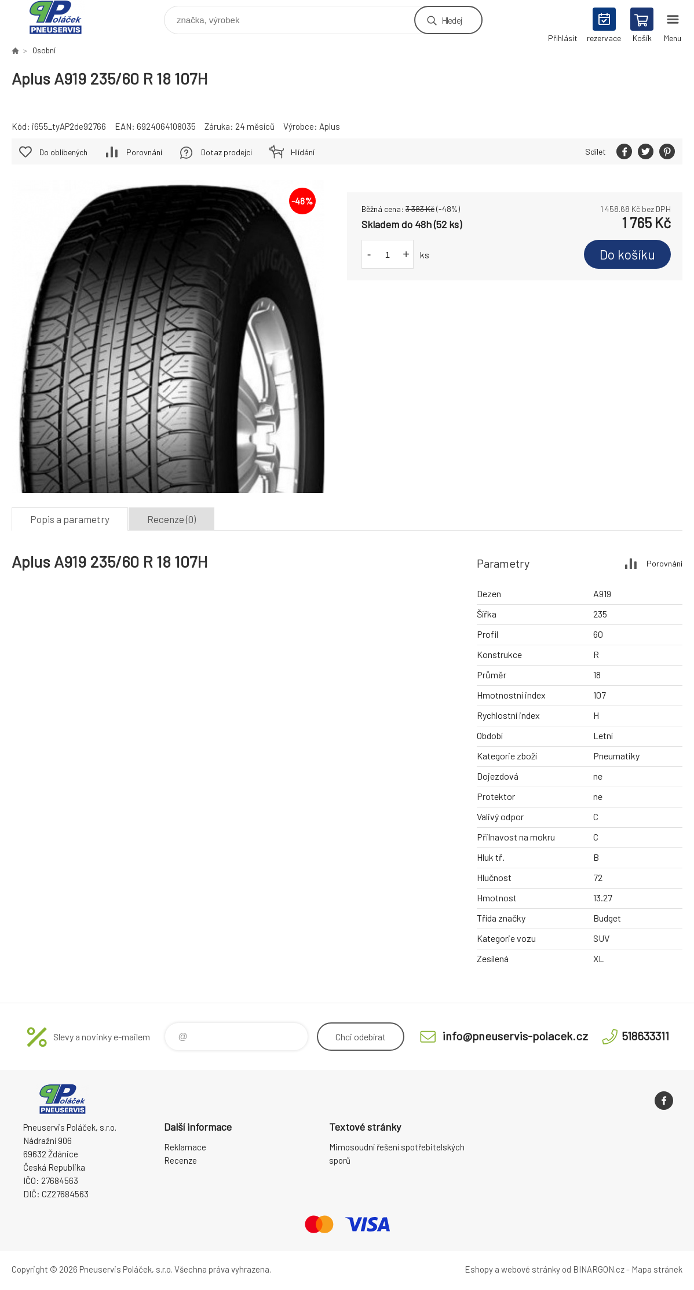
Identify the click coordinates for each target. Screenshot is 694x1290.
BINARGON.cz (598, 1269)
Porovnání (144, 152)
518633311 (645, 1036)
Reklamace (185, 1147)
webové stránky (530, 1269)
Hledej (451, 19)
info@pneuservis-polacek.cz (515, 1036)
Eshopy (479, 1269)
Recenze (180, 1160)
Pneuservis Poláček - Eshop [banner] (63, 17)
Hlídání (303, 152)
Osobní (44, 50)
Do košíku (627, 254)
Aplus (329, 126)
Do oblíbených (63, 152)
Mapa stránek (656, 1269)
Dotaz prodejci (226, 152)
